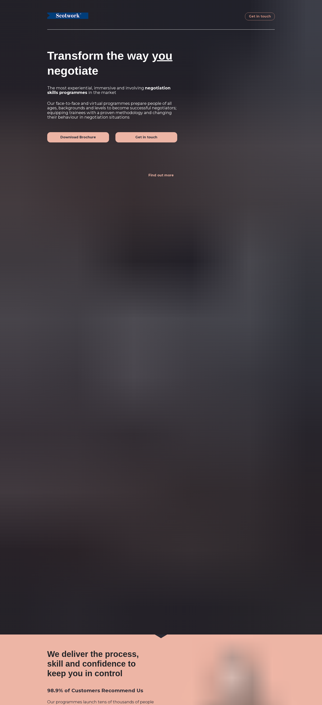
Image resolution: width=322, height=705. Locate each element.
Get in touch (260, 16)
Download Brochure (78, 137)
